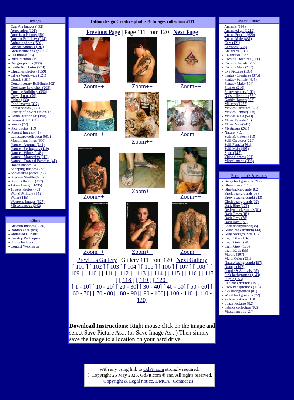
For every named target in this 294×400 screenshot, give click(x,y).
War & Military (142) (26, 193)
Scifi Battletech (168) (240, 136)
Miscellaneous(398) (239, 161)
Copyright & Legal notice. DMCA (136, 381)
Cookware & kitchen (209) (30, 87)
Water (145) (19, 197)
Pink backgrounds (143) (242, 275)
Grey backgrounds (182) (243, 234)
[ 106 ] (166, 266)
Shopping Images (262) (28, 169)
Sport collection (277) (27, 181)
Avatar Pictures (249, 21)
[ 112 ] (124, 273)
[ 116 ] (192, 273)
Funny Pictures (22, 242)
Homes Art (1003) (24, 120)
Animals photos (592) (26, 43)
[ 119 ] (143, 280)
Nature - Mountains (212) (29, 157)
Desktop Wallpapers (25, 238)
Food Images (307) (25, 104)
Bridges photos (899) (26, 63)
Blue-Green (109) (238, 185)
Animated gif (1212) (239, 30)
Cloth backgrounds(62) (242, 201)
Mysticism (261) (237, 128)
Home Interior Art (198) (28, 116)
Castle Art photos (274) (28, 67)
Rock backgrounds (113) (243, 287)
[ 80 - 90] (128, 293)
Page (185, 32)
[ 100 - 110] (181, 293)
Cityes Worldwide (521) (28, 75)
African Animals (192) (27, 47)
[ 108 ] (201, 266)
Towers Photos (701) (26, 189)
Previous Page (103, 32)
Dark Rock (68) (236, 222)
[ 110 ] (92, 273)
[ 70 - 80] (104, 293)
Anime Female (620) (239, 35)
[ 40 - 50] (174, 286)
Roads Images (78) (25, 165)
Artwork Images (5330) (27, 226)
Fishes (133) (20, 100)
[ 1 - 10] (81, 286)
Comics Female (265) (241, 63)
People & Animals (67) (242, 271)
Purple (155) (234, 279)
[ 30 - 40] (151, 286)
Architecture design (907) (29, 51)
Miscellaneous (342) (26, 206)
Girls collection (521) (240, 96)
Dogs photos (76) (23, 96)
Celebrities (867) (237, 55)
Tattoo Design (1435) (26, 185)
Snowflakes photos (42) (28, 173)
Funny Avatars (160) (240, 92)
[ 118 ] (126, 280)
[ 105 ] (149, 266)
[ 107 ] (184, 266)
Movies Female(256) (240, 112)
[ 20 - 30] (127, 286)
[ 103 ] (115, 266)
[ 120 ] (161, 280)
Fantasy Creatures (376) (242, 75)
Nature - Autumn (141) (28, 144)
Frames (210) (235, 87)
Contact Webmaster (25, 246)
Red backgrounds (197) (242, 283)
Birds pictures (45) (24, 59)
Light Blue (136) (237, 238)
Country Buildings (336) (29, 92)
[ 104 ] (132, 266)
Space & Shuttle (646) (27, 177)
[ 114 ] (158, 273)
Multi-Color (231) (238, 258)
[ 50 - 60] (198, 286)
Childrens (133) (236, 51)
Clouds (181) (20, 79)
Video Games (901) (239, 157)
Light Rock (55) (236, 250)
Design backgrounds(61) (243, 210)
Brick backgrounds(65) (242, 193)
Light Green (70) (237, 242)
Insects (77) (19, 124)
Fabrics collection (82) (241, 307)
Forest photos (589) (25, 108)
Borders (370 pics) (24, 230)
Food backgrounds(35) (241, 226)
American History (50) (27, 35)
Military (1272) (236, 104)
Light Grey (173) (237, 246)
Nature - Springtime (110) (30, 149)
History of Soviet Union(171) (32, 112)
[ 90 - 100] (152, 293)
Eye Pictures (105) (238, 71)
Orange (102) (235, 267)
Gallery (191, 260)
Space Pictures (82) (239, 303)
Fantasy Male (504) (239, 83)
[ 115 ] (175, 273)
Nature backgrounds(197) (243, 262)
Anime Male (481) (238, 39)
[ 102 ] (97, 266)
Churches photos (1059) (28, 71)
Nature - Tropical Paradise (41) (34, 161)
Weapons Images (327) (28, 201)
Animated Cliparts (24, 234)
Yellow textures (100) (240, 299)
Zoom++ (94, 84)
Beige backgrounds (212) (243, 181)
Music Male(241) (237, 124)
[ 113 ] (141, 273)
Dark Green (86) (237, 214)
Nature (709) (234, 132)
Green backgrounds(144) (243, 230)
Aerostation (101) (23, 30)
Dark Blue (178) (237, 206)
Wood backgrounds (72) (242, 295)
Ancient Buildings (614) (28, 39)
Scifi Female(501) (238, 144)
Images (35, 21)
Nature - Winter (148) (27, 153)
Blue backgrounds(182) (242, 189)
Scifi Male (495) (237, 149)
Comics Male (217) (239, 67)
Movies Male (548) (239, 116)
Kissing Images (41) (26, 132)
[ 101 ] (80, 266)
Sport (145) (233, 153)
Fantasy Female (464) (241, 79)
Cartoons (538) (236, 47)
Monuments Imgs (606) (28, 140)
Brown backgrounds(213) (243, 197)
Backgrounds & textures (249, 176)
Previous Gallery (97, 260)
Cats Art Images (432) (27, 26)
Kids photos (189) (24, 128)
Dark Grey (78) (236, 218)
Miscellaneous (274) (240, 311)
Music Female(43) (238, 120)
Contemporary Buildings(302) (33, 83)
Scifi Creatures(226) (239, 140)
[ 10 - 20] (103, 286)
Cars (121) (232, 43)
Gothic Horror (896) (239, 100)
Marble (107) (234, 254)
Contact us (183, 381)
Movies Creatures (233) (242, 108)
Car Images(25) (22, 55)
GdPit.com (153, 369)
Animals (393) (235, 26)
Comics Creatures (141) (242, 59)
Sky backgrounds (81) (241, 291)
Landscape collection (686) (31, 136)
